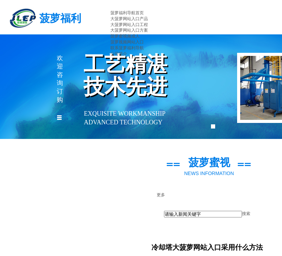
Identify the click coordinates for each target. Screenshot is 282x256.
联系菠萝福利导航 (127, 48)
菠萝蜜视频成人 (125, 36)
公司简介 (118, 53)
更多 (161, 194)
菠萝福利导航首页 (127, 12)
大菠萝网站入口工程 (129, 24)
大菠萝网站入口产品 (129, 18)
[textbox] (203, 214)
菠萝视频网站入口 (127, 42)
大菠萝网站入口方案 (129, 30)
